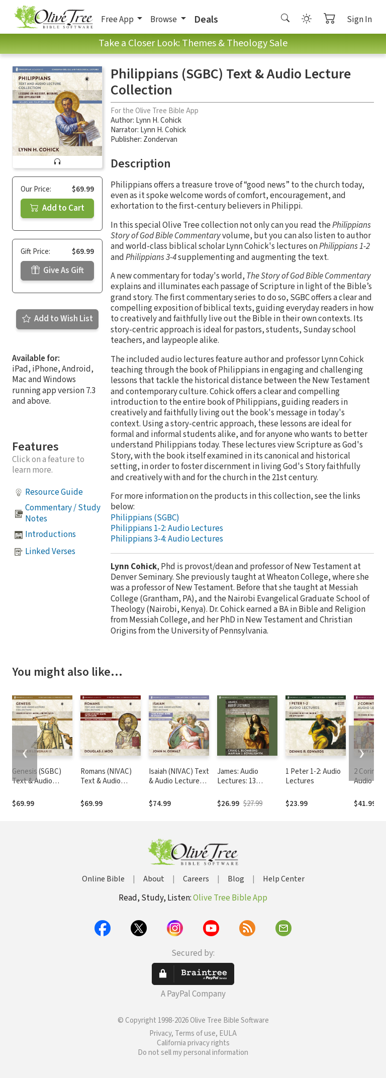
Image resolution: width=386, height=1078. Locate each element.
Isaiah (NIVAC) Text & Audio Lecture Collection (179, 781)
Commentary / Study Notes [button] (63, 513)
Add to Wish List (57, 319)
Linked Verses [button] (50, 552)
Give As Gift (57, 270)
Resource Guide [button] (54, 492)
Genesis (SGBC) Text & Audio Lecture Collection (41, 781)
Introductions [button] (50, 534)
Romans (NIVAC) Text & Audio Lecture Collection (109, 781)
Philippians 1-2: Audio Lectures (167, 528)
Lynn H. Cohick (158, 120)
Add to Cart (57, 208)
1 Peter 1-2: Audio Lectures (313, 776)
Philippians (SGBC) (145, 518)
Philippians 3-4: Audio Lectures (167, 539)
